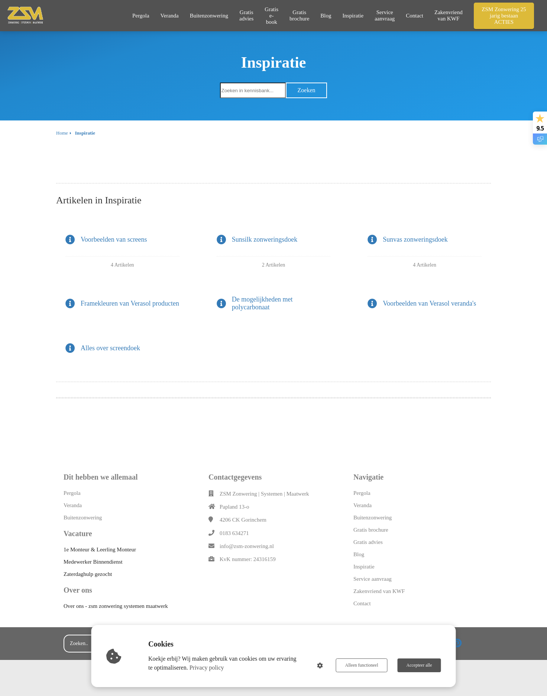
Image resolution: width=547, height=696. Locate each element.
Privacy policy (207, 667)
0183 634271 (234, 533)
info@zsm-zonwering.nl (247, 546)
